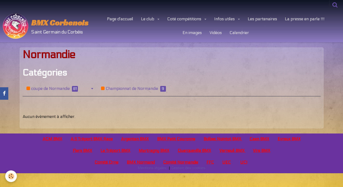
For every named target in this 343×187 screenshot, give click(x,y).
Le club (148, 18)
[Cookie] (11, 176)
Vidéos (216, 32)
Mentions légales (152, 168)
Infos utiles (225, 18)
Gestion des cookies (188, 168)
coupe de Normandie (52, 89)
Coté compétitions (184, 18)
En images (192, 32)
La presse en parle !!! (305, 18)
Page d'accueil (120, 18)
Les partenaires (262, 18)
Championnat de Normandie (133, 89)
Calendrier (239, 32)
